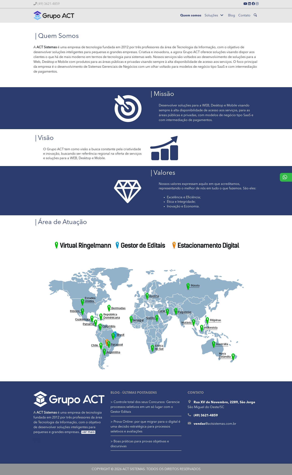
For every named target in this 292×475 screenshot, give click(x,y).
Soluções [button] (214, 15)
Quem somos (190, 15)
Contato (244, 15)
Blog (231, 15)
